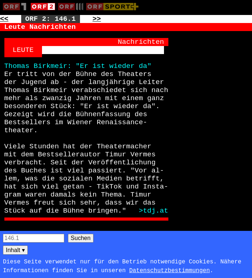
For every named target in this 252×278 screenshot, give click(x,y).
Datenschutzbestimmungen (169, 270)
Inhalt (15, 250)
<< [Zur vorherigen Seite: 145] (4, 19)
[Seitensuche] (33, 238)
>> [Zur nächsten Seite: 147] (96, 19)
